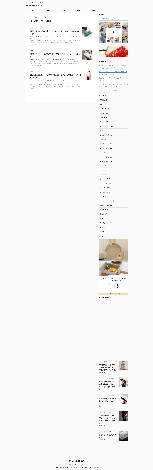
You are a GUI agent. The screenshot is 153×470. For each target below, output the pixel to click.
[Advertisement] (113, 329)
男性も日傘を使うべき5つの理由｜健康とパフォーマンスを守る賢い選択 (113, 73)
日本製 (73, 59)
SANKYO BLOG (34, 5)
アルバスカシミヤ (44, 80)
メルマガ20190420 (51, 82)
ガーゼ (51, 80)
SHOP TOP (95, 10)
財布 (77, 36)
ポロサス (62, 36)
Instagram (79, 10)
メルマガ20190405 (70, 36)
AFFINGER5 (94, 467)
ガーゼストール (58, 80)
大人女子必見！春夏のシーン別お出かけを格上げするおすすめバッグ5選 (113, 67)
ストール (70, 80)
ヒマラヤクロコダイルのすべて (108, 90)
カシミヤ (65, 80)
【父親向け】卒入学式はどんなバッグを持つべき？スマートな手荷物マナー (113, 85)
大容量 (69, 59)
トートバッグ (43, 59)
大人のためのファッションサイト (76, 465)
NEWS (48, 10)
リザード (64, 59)
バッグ (49, 59)
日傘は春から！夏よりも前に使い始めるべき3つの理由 (113, 79)
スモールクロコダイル (53, 36)
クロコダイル (43, 36)
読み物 (64, 10)
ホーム (32, 10)
